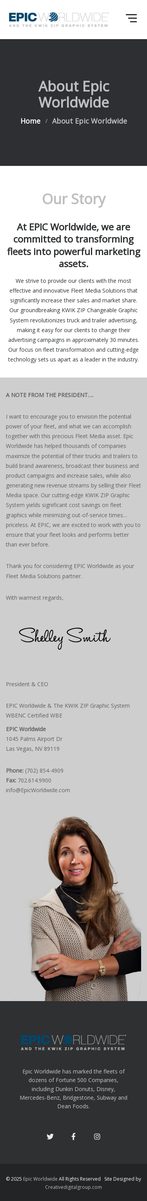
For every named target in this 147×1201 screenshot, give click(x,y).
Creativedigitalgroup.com (73, 1187)
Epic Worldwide (40, 1179)
